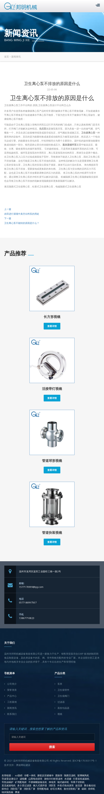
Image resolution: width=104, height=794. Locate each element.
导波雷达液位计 (10, 779)
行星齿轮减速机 (81, 779)
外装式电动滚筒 (65, 785)
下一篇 (7, 218)
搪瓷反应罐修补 (45, 775)
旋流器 (78, 785)
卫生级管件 (64, 690)
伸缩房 (52, 782)
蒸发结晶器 (64, 708)
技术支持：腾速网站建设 (17, 765)
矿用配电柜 (21, 782)
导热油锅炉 (7, 782)
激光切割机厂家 (72, 789)
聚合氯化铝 (90, 785)
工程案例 (12, 702)
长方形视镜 (52, 317)
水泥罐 (67, 779)
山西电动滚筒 (35, 779)
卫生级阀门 (64, 696)
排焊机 (91, 789)
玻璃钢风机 (83, 775)
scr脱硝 (18, 775)
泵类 (60, 684)
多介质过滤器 (24, 785)
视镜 (60, 714)
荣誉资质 (12, 690)
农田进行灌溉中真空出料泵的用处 (21, 214)
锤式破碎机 (63, 782)
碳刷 (84, 789)
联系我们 (12, 714)
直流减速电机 (9, 785)
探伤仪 (5, 789)
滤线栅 (23, 779)
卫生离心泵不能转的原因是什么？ (21, 223)
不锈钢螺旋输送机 (37, 782)
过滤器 (61, 702)
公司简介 (12, 684)
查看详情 (52, 326)
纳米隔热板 (7, 792)
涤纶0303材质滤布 (53, 779)
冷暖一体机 (30, 775)
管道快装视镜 (52, 532)
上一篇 (7, 209)
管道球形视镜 (52, 460)
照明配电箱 (43, 789)
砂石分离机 (56, 789)
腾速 (17, 792)
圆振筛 (58, 775)
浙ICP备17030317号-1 (84, 760)
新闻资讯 (16, 56)
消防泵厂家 (16, 789)
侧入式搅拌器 (40, 785)
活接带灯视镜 (52, 389)
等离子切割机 (78, 782)
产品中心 (12, 696)
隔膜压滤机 (70, 775)
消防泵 (52, 785)
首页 (6, 56)
